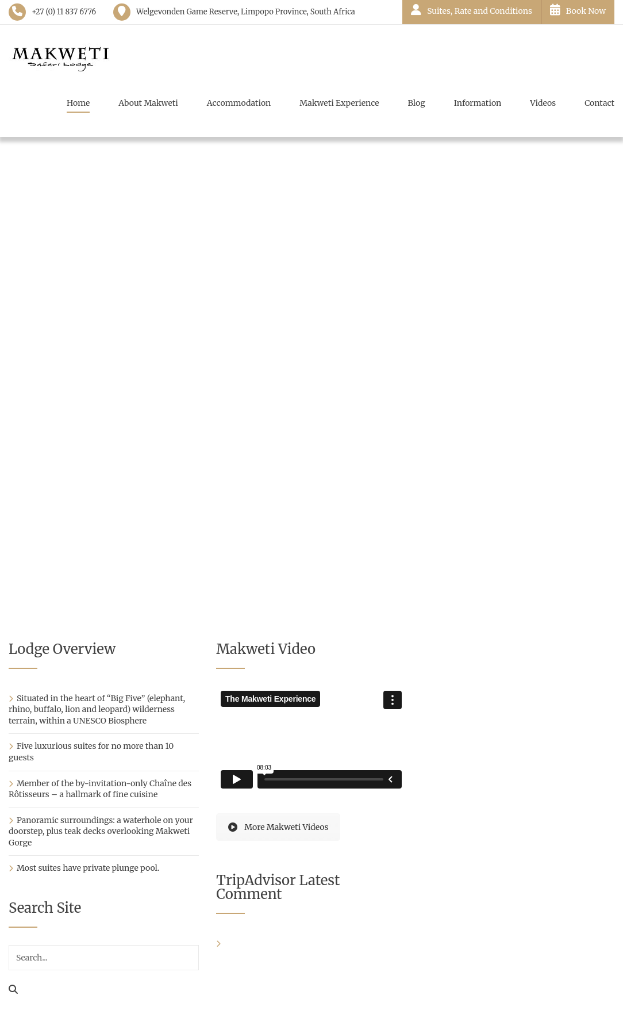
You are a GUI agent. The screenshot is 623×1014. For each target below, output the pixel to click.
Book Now (578, 10)
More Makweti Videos (278, 827)
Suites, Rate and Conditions (471, 10)
